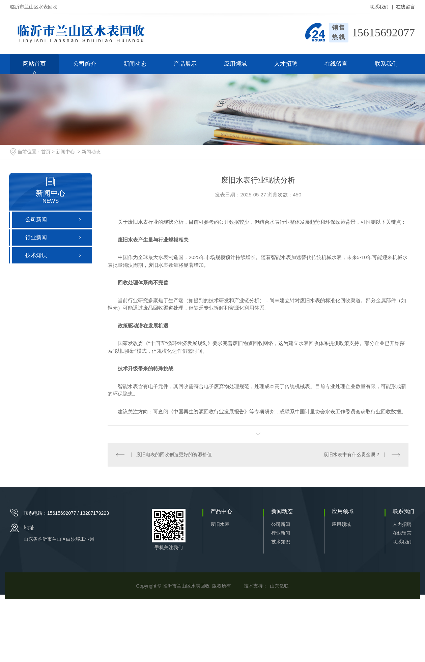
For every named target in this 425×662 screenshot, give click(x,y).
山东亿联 (279, 586)
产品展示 (185, 64)
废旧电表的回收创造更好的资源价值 (174, 454)
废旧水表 (219, 524)
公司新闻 (280, 524)
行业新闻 (280, 533)
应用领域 (235, 64)
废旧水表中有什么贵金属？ (351, 454)
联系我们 (379, 6)
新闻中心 (65, 151)
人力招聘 (402, 524)
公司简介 (84, 64)
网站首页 (34, 64)
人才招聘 (285, 64)
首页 (46, 151)
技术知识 (280, 541)
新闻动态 (134, 64)
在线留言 (405, 6)
